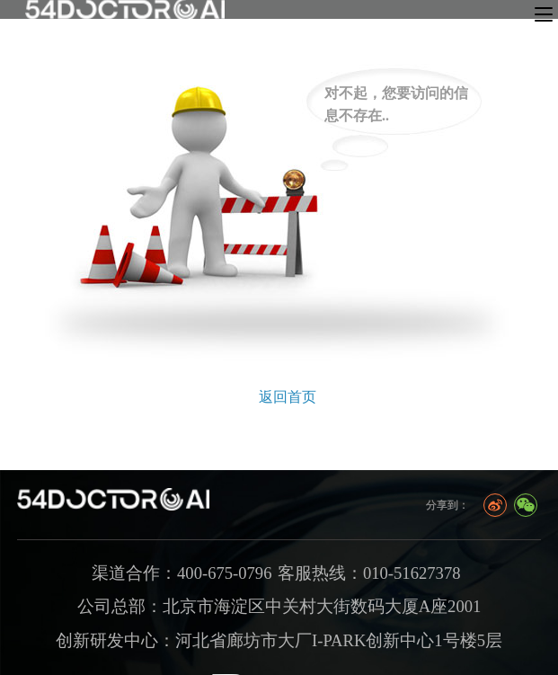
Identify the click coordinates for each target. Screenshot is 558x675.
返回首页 (287, 396)
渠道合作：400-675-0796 (181, 573)
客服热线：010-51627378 (369, 573)
